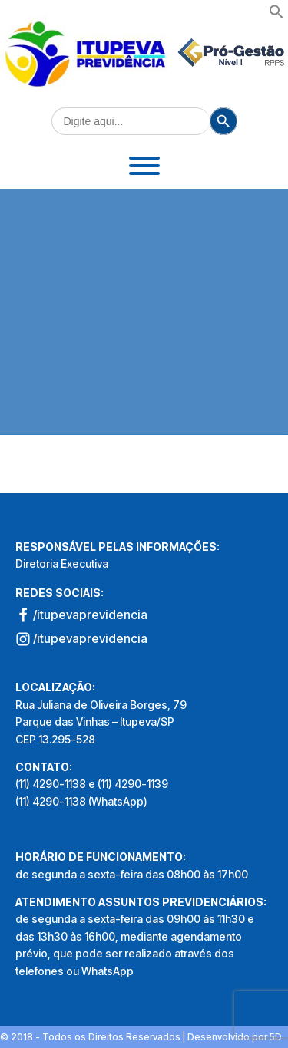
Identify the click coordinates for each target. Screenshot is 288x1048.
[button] (276, 14)
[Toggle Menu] (144, 166)
